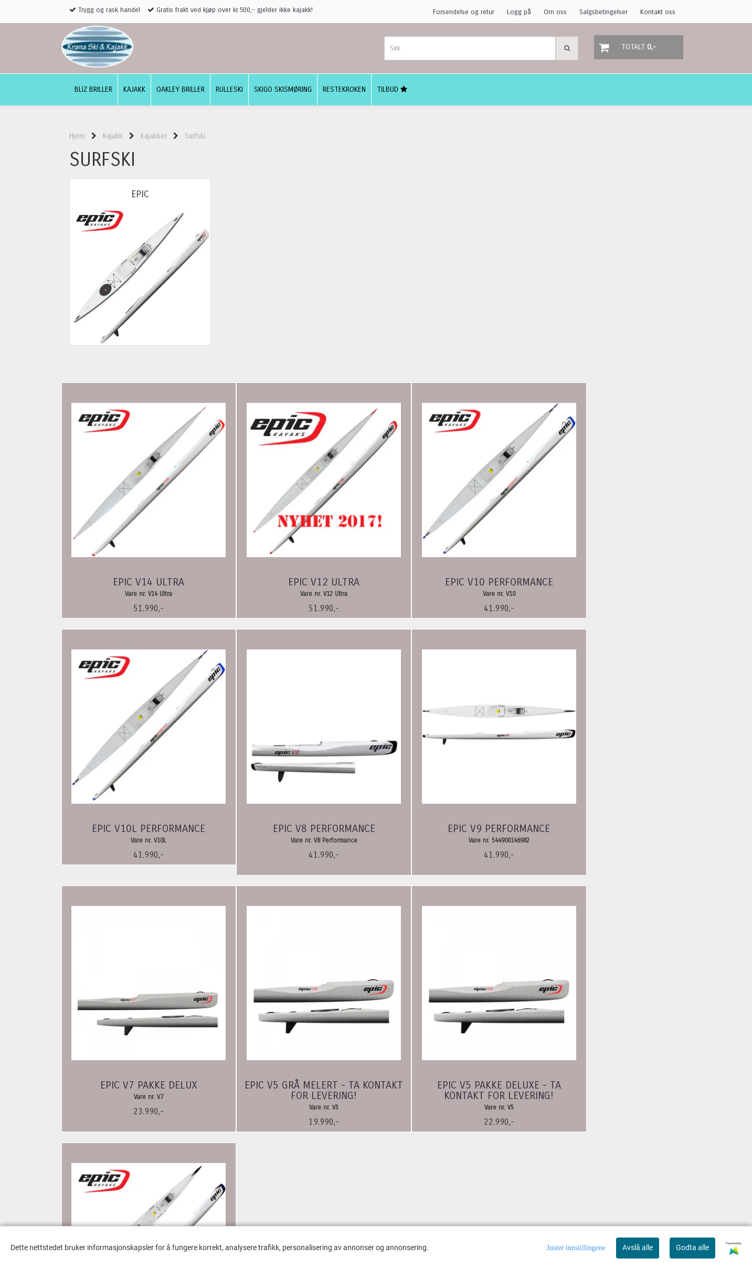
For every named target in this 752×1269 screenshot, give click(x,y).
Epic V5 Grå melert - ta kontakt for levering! (612, 834)
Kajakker (154, 136)
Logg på (519, 12)
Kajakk (113, 136)
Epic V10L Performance (612, 582)
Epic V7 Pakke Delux (454, 829)
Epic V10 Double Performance (297, 1091)
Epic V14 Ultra (140, 582)
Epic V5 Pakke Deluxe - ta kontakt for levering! (140, 1091)
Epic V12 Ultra (297, 582)
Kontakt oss (657, 12)
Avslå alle (637, 1247)
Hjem (77, 136)
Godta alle (692, 1247)
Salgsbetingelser (603, 12)
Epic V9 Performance (297, 829)
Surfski (195, 136)
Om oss (555, 12)
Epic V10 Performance (455, 582)
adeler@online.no (95, 1225)
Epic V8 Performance (140, 829)
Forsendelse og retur (463, 12)
